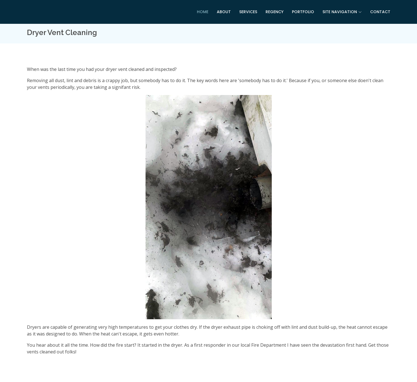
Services (248, 12)
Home (202, 12)
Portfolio (303, 12)
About (224, 12)
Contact (380, 12)
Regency (275, 12)
